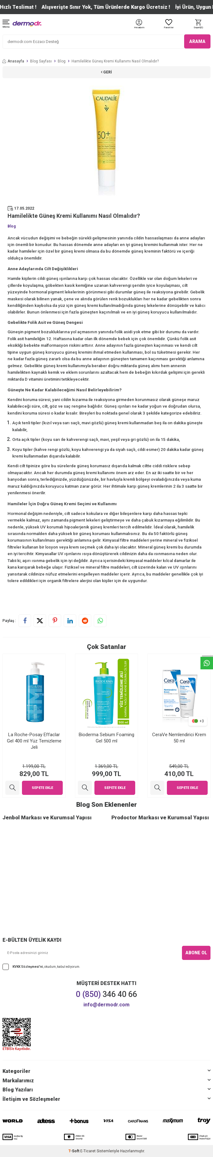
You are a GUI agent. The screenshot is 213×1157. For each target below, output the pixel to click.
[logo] (27, 24)
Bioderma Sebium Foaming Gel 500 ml (106, 738)
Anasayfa (13, 61)
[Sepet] (198, 24)
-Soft (74, 1151)
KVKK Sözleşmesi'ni (28, 966)
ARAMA (197, 41)
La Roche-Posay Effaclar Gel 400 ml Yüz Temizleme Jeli (34, 741)
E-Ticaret (88, 1151)
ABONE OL (196, 952)
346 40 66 (106, 994)
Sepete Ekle (42, 788)
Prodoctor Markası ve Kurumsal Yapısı (160, 817)
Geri (106, 72)
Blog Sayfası (41, 61)
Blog (62, 61)
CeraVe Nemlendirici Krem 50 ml (179, 738)
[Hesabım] (139, 27)
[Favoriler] (168, 24)
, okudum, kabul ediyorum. (41, 967)
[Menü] (6, 24)
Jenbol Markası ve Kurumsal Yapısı (47, 817)
